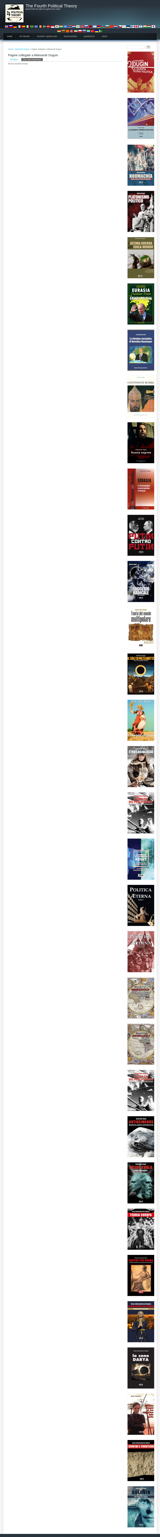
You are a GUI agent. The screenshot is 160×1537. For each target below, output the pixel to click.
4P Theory (24, 36)
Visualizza (14, 59)
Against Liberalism (47, 36)
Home (9, 36)
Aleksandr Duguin (22, 49)
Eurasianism (70, 36)
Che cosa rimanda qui (33, 59)
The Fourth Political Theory (51, 6)
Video (104, 36)
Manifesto (89, 36)
